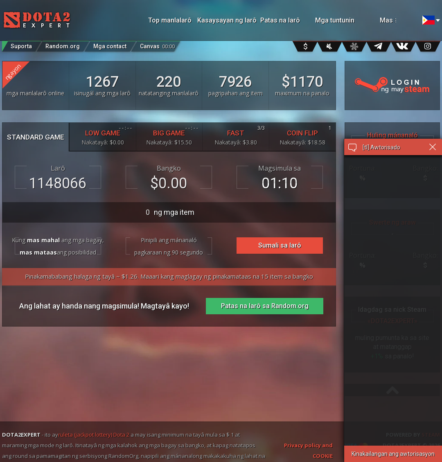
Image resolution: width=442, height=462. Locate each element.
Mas (397, 20)
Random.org (62, 46)
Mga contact (109, 46)
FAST (236, 135)
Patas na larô (280, 20)
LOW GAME (103, 135)
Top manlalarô (170, 20)
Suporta (21, 46)
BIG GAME (169, 135)
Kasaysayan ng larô (224, 20)
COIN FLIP (302, 135)
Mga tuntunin (334, 20)
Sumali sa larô (279, 245)
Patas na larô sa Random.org (265, 306)
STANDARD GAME (35, 137)
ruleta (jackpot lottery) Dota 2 (93, 434)
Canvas (157, 44)
